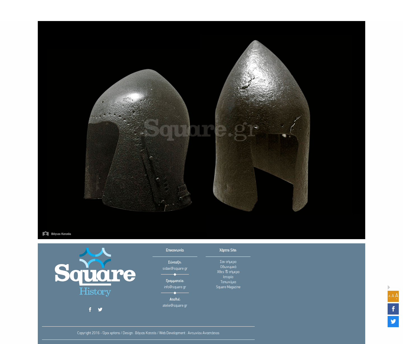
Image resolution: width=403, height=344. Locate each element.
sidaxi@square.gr (175, 269)
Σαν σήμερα (228, 262)
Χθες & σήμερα (228, 272)
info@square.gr (175, 287)
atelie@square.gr (175, 306)
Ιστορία (228, 277)
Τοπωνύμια (228, 282)
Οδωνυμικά (228, 267)
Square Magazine (228, 287)
